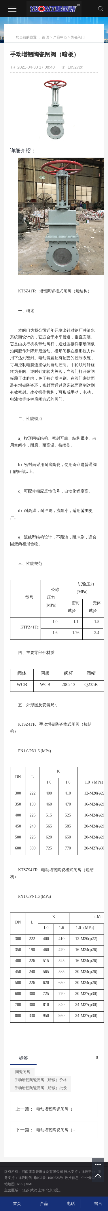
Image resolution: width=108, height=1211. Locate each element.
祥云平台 (88, 1172)
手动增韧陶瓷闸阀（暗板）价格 (40, 1080)
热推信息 (72, 1178)
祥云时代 (25, 1178)
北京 (49, 1190)
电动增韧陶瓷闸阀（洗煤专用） (56, 1109)
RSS (20, 1184)
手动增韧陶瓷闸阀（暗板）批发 (40, 1088)
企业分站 (88, 1178)
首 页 (46, 37)
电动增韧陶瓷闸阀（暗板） (56, 1130)
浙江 (57, 1190)
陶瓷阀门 (78, 37)
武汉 (33, 1190)
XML (29, 1184)
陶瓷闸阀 (22, 1072)
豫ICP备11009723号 (48, 1178)
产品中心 (60, 37)
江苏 (25, 1190)
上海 (41, 1190)
